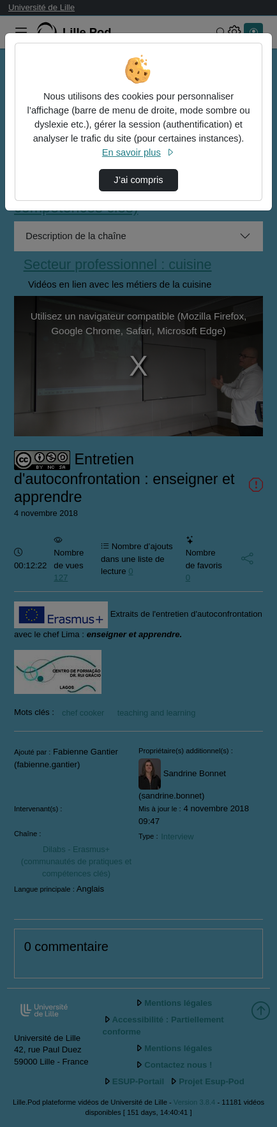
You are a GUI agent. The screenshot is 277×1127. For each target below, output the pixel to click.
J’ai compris (138, 180)
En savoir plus (138, 152)
